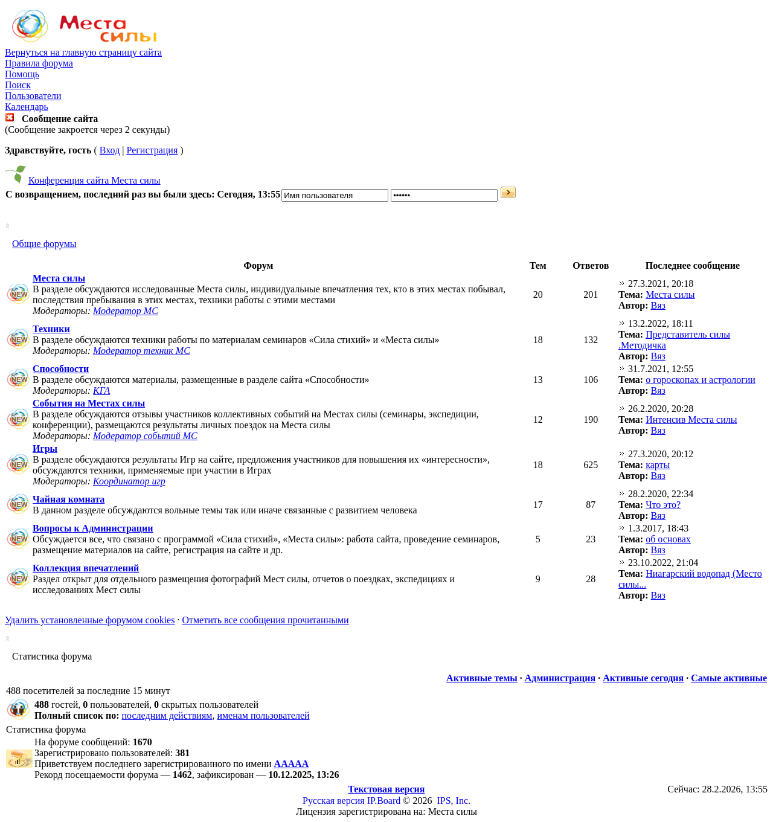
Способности (61, 369)
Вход (110, 150)
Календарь (26, 106)
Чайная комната (68, 499)
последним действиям (167, 715)
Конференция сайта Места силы (94, 180)
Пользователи (33, 96)
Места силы (59, 278)
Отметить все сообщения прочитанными (265, 620)
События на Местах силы (89, 403)
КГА (101, 390)
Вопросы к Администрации (93, 528)
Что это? (663, 504)
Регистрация (152, 150)
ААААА (291, 764)
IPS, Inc (452, 800)
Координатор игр (129, 481)
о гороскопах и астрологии (700, 379)
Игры (45, 448)
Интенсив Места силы (691, 419)
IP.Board (384, 800)
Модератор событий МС (145, 436)
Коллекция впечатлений (86, 568)
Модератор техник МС (141, 350)
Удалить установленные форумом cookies (90, 620)
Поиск (18, 85)
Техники (51, 329)
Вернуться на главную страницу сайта (83, 52)
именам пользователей (263, 715)
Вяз (658, 305)
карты (658, 465)
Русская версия (334, 800)
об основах (668, 539)
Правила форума (39, 63)
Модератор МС (125, 311)
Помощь (22, 74)
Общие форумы (44, 244)
